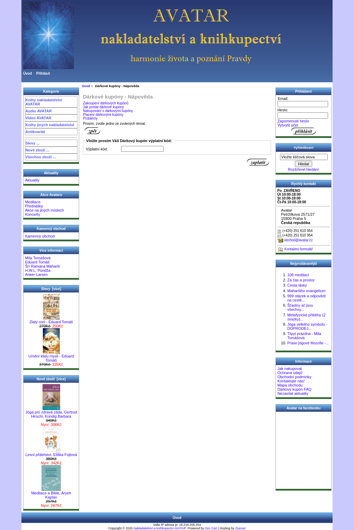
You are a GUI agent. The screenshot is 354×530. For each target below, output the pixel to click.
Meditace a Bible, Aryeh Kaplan (51, 493)
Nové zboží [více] (51, 379)
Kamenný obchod (40, 236)
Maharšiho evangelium (306, 291)
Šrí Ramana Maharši (42, 266)
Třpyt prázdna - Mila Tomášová (304, 336)
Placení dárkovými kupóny (103, 115)
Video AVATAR (38, 118)
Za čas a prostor (301, 280)
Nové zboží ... (37, 150)
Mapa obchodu (289, 385)
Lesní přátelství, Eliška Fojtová (51, 453)
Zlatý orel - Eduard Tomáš (51, 320)
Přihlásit (43, 73)
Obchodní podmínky (294, 377)
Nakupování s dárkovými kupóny (108, 111)
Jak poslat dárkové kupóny (103, 107)
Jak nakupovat (289, 368)
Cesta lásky (297, 285)
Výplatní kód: (97, 149)
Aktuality (32, 180)
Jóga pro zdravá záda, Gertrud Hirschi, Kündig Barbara (51, 412)
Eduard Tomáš (37, 262)
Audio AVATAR (38, 111)
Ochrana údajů (289, 373)
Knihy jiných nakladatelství (49, 125)
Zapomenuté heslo (293, 121)
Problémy (90, 118)
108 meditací (298, 275)
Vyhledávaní (303, 147)
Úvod (27, 73)
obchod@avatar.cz (298, 240)
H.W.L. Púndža (37, 270)
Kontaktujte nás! (291, 381)
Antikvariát (35, 132)
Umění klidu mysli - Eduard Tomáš (51, 356)
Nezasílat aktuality (292, 393)
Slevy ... (32, 143)
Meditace (32, 202)
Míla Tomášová (37, 258)
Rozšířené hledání (303, 169)
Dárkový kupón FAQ (294, 389)
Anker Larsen (36, 274)
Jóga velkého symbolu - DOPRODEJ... (307, 326)
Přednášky (34, 206)
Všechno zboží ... (40, 157)
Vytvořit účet (287, 125)
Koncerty (32, 214)
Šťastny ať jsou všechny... (300, 307)
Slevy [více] (51, 289)
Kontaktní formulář (299, 249)
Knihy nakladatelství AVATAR (43, 102)
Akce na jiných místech (44, 210)
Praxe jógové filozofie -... (308, 343)
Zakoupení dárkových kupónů (105, 103)
